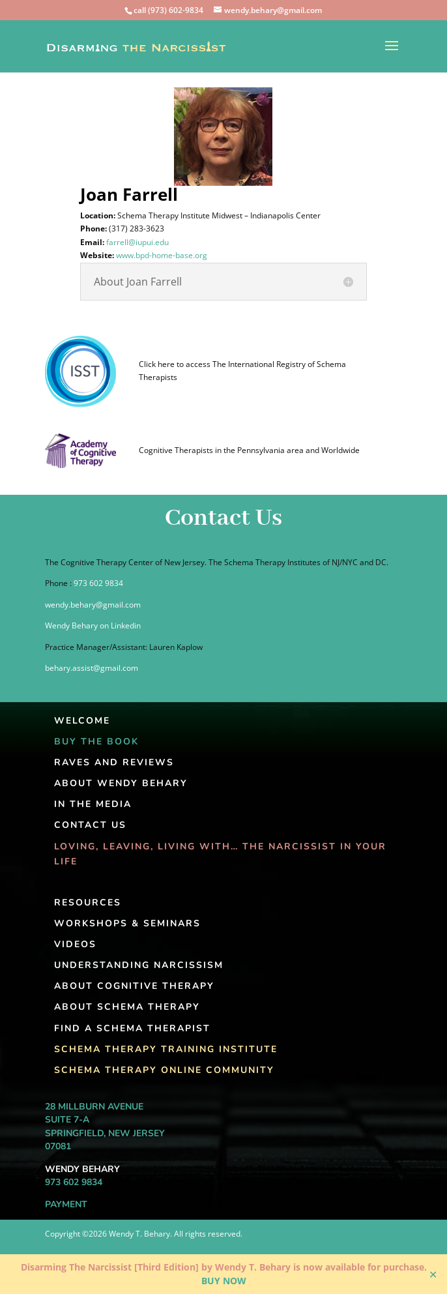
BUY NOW (223, 1280)
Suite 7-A (67, 1119)
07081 (58, 1146)
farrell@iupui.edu (144, 242)
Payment (66, 1204)
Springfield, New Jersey (105, 1133)
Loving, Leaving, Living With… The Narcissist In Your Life (220, 854)
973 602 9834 (98, 583)
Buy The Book (96, 741)
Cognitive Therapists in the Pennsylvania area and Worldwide (249, 450)
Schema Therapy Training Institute (166, 1049)
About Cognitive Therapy (134, 986)
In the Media (93, 804)
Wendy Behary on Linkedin (93, 625)
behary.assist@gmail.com (91, 667)
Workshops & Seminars (127, 923)
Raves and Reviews (114, 762)
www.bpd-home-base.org (168, 255)
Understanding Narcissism (139, 965)
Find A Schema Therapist (132, 1028)
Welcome (82, 720)
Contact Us (90, 825)
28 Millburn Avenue (94, 1106)
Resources (87, 902)
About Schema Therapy (127, 1007)
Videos (75, 944)
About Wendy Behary (121, 783)
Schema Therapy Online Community (164, 1070)
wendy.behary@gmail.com (93, 604)
